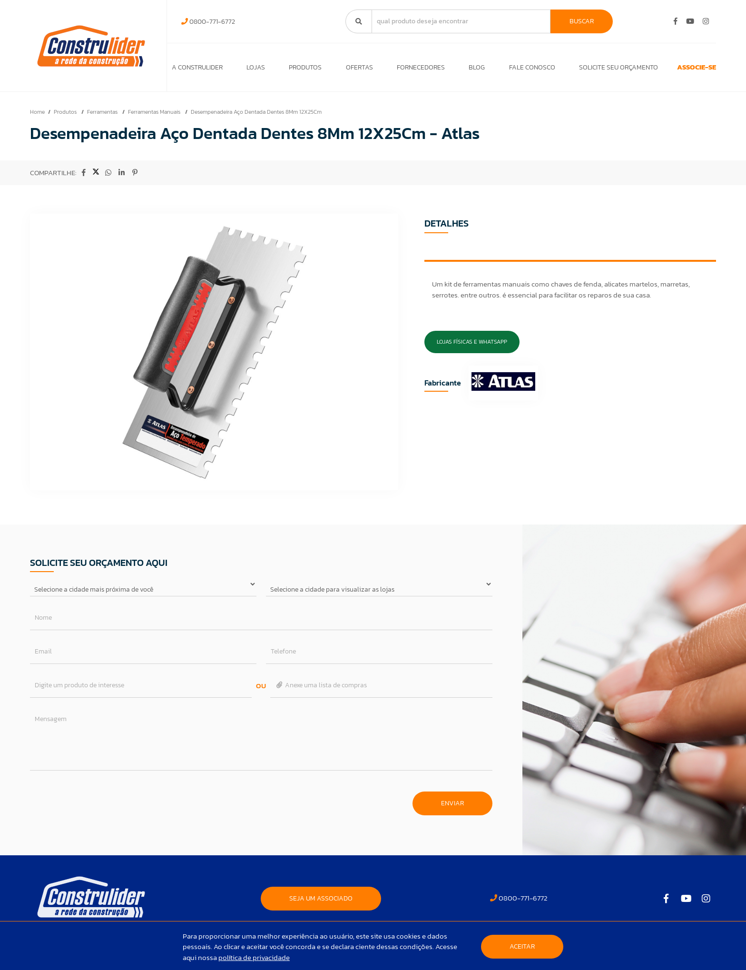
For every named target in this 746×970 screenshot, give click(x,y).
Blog (454, 70)
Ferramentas (103, 116)
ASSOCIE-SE (678, 70)
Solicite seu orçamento (587, 70)
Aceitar (522, 946)
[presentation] (102, 803)
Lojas (251, 70)
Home (37, 116)
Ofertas (346, 70)
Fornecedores (403, 70)
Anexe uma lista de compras (321, 690)
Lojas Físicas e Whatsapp (472, 346)
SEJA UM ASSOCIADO (321, 903)
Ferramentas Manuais (155, 116)
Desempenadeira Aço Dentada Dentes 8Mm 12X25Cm (256, 116)
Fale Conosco (505, 70)
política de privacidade (254, 957)
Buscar (581, 21)
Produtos (296, 70)
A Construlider (197, 70)
